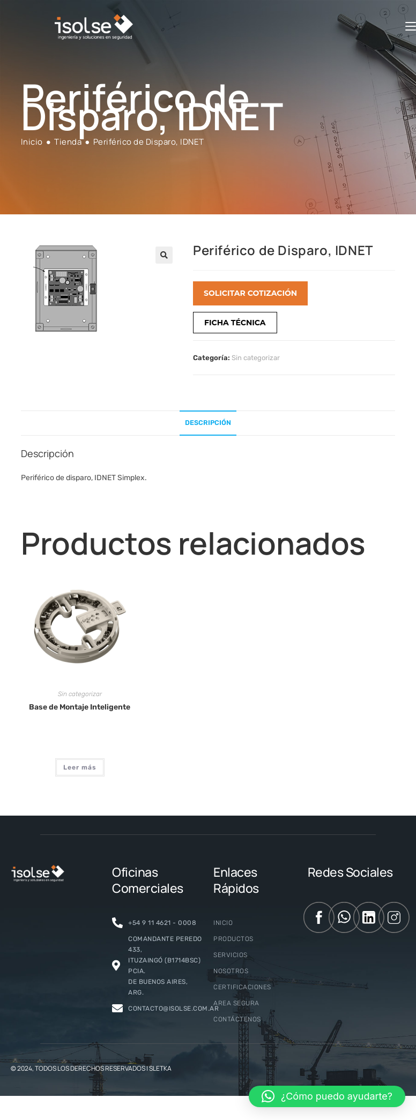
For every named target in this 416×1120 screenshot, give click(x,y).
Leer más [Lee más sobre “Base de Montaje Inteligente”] (79, 767)
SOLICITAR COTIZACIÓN (250, 293)
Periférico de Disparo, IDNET (148, 141)
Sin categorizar (256, 358)
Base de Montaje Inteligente (79, 707)
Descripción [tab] (208, 423)
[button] (164, 255)
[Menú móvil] (410, 27)
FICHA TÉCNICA (234, 322)
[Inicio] (32, 141)
